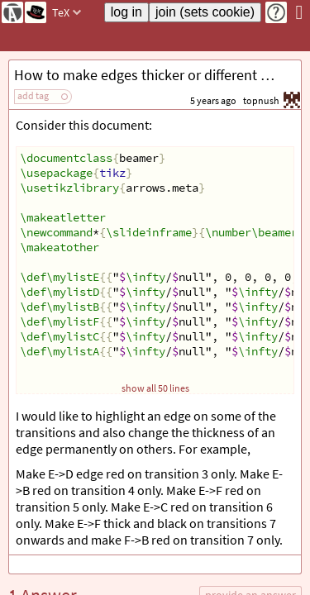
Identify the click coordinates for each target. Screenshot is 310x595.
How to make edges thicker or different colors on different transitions (157, 74)
